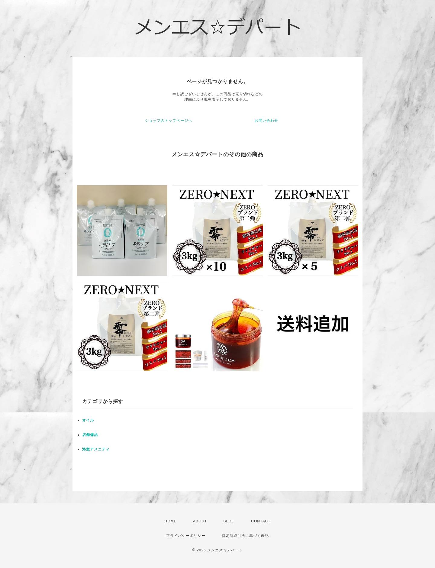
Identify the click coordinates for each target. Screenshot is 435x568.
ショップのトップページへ (168, 120)
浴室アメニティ (96, 449)
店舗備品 (90, 435)
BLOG (229, 521)
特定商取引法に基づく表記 (245, 536)
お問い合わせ (266, 120)
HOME (171, 521)
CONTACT (260, 521)
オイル (88, 420)
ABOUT (200, 521)
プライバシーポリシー (185, 536)
